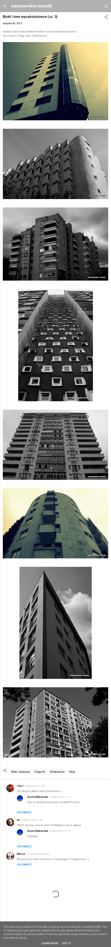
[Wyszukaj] (106, 7)
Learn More (50, 943)
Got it (66, 943)
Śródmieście (57, 771)
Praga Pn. (40, 771)
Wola (72, 771)
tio (18, 819)
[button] (106, 17)
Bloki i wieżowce (20, 771)
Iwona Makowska (37, 796)
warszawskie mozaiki (31, 6)
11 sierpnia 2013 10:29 (38, 854)
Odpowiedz (24, 812)
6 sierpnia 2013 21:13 (59, 797)
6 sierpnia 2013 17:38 (31, 820)
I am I (20, 785)
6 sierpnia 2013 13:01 (35, 786)
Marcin (21, 853)
